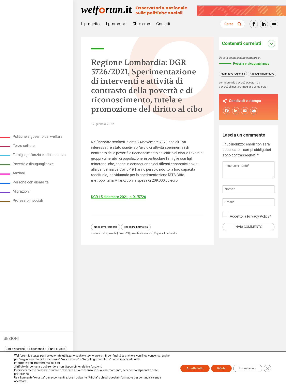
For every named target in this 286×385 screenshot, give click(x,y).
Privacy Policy (258, 216)
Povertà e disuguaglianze (33, 164)
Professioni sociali (28, 200)
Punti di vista (56, 349)
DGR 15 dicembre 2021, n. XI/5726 (118, 197)
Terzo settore (24, 145)
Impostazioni (247, 368)
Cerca (228, 24)
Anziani (19, 173)
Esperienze (36, 349)
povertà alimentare (141, 233)
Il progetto (90, 24)
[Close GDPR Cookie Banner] (267, 368)
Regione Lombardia (165, 233)
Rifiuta (221, 368)
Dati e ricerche (15, 349)
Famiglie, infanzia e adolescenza (39, 155)
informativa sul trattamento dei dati (37, 362)
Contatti (163, 24)
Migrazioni (21, 191)
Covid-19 (124, 233)
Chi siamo (141, 24)
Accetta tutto (195, 368)
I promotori (116, 24)
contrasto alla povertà (104, 233)
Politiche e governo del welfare (37, 136)
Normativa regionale (105, 226)
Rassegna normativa (136, 226)
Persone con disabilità (31, 182)
